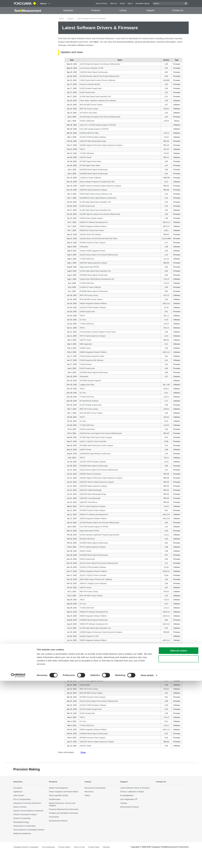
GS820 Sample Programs (89, 648)
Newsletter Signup (142, 3)
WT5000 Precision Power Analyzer (93, 243)
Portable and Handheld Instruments (63, 813)
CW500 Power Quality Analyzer (91, 218)
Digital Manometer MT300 (89, 267)
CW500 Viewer (85, 348)
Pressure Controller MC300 (90, 84)
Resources (89, 792)
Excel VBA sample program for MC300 (94, 129)
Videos (87, 795)
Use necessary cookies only (179, 830)
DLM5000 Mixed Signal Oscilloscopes (94, 72)
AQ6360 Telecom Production (90, 474)
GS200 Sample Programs (89, 657)
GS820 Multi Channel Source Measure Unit (96, 194)
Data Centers (18, 795)
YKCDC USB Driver (87, 121)
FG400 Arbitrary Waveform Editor (92, 356)
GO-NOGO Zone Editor (88, 113)
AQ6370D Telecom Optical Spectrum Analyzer (97, 482)
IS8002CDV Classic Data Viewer (92, 230)
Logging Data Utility (87, 385)
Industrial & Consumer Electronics (27, 803)
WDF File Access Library (89, 109)
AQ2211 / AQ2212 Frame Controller (93, 441)
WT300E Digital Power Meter (90, 161)
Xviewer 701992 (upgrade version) (92, 251)
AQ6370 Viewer (85, 157)
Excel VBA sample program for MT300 (94, 527)
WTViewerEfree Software (89, 401)
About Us (113, 3)
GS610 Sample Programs (89, 652)
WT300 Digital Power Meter (90, 166)
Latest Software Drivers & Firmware (134, 788)
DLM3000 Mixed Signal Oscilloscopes (94, 170)
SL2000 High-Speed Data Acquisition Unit (95, 97)
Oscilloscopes (54, 799)
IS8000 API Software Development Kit (94, 222)
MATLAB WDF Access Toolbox (91, 105)
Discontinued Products (129, 807)
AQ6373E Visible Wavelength (91, 490)
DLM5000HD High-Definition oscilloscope (95, 454)
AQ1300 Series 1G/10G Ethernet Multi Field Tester (98, 239)
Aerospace (17, 788)
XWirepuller (84, 247)
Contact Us (177, 10)
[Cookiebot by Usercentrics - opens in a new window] (18, 846)
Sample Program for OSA (89, 636)
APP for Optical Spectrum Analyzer (93, 336)
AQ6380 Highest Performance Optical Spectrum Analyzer (101, 145)
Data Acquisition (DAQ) (58, 795)
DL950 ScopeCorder (87, 92)
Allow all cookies (178, 822)
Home (61, 18)
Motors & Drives (20, 807)
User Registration (127, 799)
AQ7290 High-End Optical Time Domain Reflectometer (100, 64)
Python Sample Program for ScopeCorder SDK (97, 182)
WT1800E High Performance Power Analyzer (96, 445)
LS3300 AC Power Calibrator (90, 178)
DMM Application (86, 344)
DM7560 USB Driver (87, 539)
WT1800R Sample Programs (90, 381)
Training (123, 803)
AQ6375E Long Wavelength (90, 498)
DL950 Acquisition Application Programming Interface (99, 535)
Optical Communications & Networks (28, 811)
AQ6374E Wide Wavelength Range (93, 141)
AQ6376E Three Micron (88, 502)
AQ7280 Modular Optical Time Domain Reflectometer (99, 76)
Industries (68, 10)
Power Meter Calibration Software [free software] (98, 101)
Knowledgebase (126, 795)
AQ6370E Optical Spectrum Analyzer (93, 190)
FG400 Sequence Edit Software (91, 360)
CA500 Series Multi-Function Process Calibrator (97, 80)
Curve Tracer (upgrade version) (91, 681)
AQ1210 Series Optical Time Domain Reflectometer (99, 255)
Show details (147, 846)
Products (95, 10)
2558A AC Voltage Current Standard (93, 583)
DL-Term (83, 320)
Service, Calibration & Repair (132, 792)
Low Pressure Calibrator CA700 (91, 68)
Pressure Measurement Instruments (63, 809)
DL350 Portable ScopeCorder (91, 88)
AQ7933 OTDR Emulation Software (93, 137)
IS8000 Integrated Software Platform (93, 226)
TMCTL (82, 149)
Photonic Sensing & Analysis (25, 815)
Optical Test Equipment (58, 788)
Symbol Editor (85, 685)
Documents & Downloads (95, 788)
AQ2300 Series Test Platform (90, 234)
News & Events (101, 3)
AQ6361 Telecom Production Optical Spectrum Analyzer (100, 186)
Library (123, 10)
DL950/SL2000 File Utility (89, 133)
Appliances (17, 792)
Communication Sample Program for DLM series (98, 332)
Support (150, 10)
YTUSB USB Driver (87, 153)
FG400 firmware (86, 364)
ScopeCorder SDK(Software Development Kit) (97, 279)
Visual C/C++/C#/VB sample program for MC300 (98, 125)
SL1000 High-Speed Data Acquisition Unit (95, 210)
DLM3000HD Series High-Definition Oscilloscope (98, 198)
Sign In (130, 3)
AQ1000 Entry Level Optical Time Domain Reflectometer (101, 433)
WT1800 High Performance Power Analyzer (96, 437)
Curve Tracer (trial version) (90, 677)
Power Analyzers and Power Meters (63, 792)
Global (122, 3)
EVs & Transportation (22, 799)
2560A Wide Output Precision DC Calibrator (96, 579)
